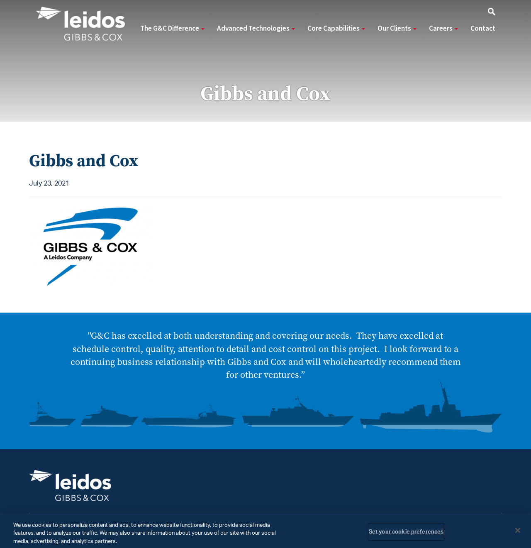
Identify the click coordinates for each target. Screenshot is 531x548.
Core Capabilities (336, 29)
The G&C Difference (172, 29)
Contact (482, 29)
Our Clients (397, 29)
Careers (443, 29)
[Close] (518, 532)
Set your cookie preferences (406, 534)
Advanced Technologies (256, 29)
